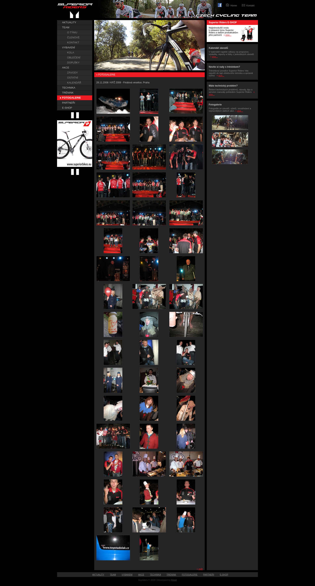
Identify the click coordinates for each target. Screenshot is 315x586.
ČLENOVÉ (73, 37)
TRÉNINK (68, 92)
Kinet (174, 580)
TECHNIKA (68, 87)
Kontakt (250, 5)
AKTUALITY (69, 22)
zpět (200, 569)
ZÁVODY (72, 72)
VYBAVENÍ (68, 47)
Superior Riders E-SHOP (223, 22)
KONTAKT (73, 42)
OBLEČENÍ (73, 57)
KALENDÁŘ (74, 82)
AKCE (65, 67)
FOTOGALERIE (71, 97)
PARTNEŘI (68, 102)
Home (233, 5)
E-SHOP (67, 107)
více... (228, 35)
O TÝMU (72, 32)
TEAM (65, 27)
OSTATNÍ (72, 77)
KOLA (70, 52)
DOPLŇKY (73, 62)
